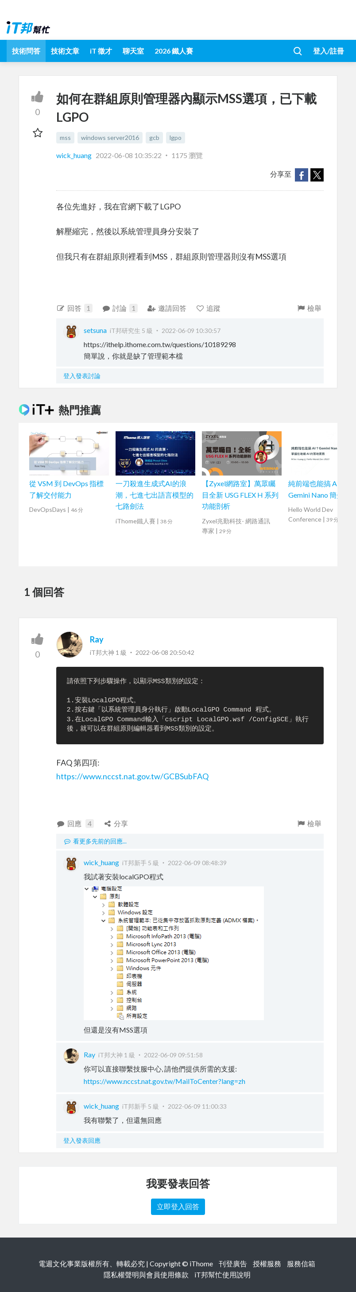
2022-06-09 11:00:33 (197, 1106)
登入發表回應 (82, 1140)
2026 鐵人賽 (174, 50)
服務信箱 (301, 1263)
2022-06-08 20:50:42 (164, 652)
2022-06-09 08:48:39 (197, 862)
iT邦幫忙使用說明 (222, 1274)
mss (65, 137)
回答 (74, 308)
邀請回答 (166, 308)
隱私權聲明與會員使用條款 (146, 1274)
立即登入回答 (178, 1206)
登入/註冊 (328, 50)
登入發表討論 (82, 375)
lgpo (176, 137)
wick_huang (74, 155)
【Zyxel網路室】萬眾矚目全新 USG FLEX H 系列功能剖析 (240, 494)
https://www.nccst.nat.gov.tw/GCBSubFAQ (132, 776)
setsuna (95, 330)
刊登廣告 (233, 1263)
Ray (97, 639)
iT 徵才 (101, 50)
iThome (201, 1263)
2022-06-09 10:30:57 (191, 330)
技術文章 (65, 50)
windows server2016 (110, 137)
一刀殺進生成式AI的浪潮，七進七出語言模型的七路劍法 (154, 494)
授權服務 (267, 1263)
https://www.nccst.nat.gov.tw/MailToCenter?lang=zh (164, 1081)
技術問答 (26, 50)
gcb (154, 137)
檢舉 (308, 308)
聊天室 (133, 50)
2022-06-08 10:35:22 (129, 155)
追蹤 (208, 308)
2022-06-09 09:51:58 (173, 1055)
